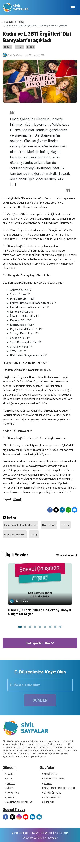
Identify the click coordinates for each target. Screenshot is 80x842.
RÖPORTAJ (13, 792)
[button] (19, 627)
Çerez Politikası (20, 832)
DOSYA (11, 783)
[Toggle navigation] (72, 7)
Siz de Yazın (61, 832)
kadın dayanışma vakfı (14, 534)
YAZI (9, 778)
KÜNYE (48, 783)
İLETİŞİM (49, 802)
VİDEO (10, 787)
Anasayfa (8, 21)
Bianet (17, 499)
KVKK (35, 832)
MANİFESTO (50, 773)
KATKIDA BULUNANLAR (19, 802)
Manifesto (46, 832)
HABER (10, 773)
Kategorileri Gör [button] (40, 643)
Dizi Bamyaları (49, 525)
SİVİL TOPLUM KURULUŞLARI (60, 787)
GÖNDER (40, 700)
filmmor (65, 525)
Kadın (19, 47)
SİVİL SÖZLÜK (52, 797)
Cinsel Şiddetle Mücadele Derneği (20, 525)
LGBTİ (30, 47)
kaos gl (33, 534)
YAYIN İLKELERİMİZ (54, 778)
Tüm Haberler (66, 555)
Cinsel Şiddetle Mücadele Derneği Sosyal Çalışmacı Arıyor (39, 612)
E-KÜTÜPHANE (52, 792)
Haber (21, 21)
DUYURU (11, 797)
